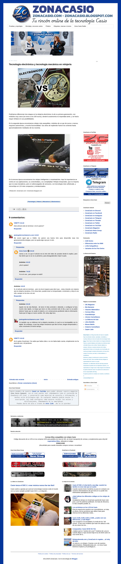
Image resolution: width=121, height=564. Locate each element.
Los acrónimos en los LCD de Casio (85, 507)
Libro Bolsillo (89, 322)
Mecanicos (46, 201)
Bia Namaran (89, 307)
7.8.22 (28, 271)
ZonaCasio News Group (93, 230)
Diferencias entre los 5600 (94, 243)
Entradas (88, 386)
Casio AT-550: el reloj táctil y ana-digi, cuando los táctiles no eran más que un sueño (90, 486)
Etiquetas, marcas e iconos (62, 26)
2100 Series (89, 241)
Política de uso (66, 553)
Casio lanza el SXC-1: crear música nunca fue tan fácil (32, 485)
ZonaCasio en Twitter (92, 223)
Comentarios (89, 389)
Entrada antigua (72, 379)
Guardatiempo (90, 314)
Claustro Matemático (92, 309)
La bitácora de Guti (91, 319)
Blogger (75, 559)
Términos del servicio (77, 553)
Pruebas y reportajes (15, 26)
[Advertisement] (99, 96)
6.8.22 (22, 223)
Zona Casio (23, 251)
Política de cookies (43, 553)
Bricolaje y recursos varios (34, 26)
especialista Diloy (54, 441)
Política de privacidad (55, 553)
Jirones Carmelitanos (92, 317)
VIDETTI (17, 223)
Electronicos (56, 201)
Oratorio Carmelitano (92, 327)
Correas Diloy (90, 312)
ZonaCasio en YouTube (93, 225)
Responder (18, 229)
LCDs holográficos (91, 246)
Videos (39, 201)
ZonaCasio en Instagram (93, 215)
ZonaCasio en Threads (93, 220)
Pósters (48, 26)
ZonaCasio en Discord (93, 210)
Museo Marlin (89, 324)
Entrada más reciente (16, 379)
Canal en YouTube (39, 391)
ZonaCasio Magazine (92, 228)
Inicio (46, 379)
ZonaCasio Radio (91, 233)
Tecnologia (31, 201)
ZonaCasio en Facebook (93, 213)
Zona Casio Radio (80, 26)
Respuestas (20, 247)
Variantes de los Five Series (94, 248)
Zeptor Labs (89, 329)
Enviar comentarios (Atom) (27, 383)
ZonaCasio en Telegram (93, 218)
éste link (50, 403)
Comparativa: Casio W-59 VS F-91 (84, 529)
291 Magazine (90, 304)
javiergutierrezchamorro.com (24, 235)
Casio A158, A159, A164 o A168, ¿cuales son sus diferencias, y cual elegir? (89, 518)
